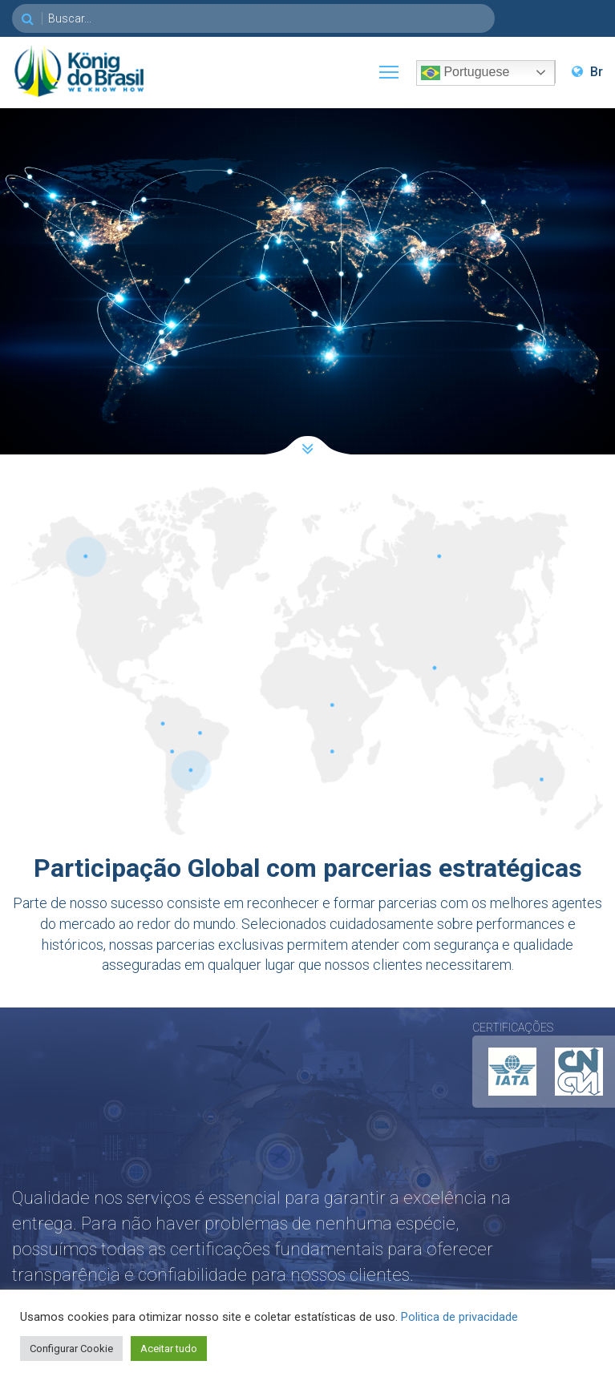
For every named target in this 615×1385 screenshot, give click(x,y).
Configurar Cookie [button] (71, 1349)
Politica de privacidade (459, 1317)
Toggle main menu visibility (389, 68)
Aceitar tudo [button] (168, 1349)
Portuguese (465, 73)
